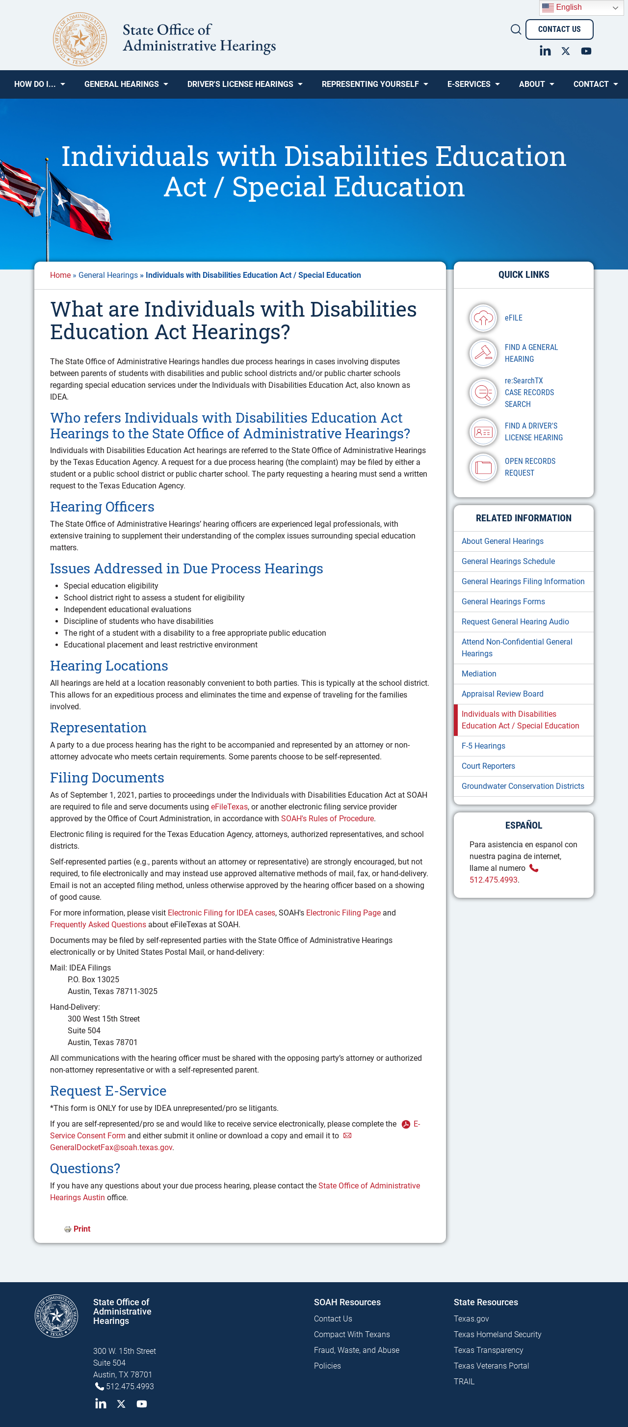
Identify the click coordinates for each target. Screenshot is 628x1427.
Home (60, 275)
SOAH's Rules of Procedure (327, 818)
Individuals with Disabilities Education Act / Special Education (520, 719)
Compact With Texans (352, 1334)
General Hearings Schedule (508, 561)
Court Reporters (488, 766)
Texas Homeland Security (498, 1334)
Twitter (565, 50)
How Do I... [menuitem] (35, 88)
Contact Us (559, 29)
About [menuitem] (532, 88)
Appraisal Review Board (503, 694)
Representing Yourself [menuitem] (370, 88)
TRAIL (464, 1381)
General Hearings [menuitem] (122, 88)
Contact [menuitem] (591, 88)
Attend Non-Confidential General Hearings (517, 647)
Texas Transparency (488, 1350)
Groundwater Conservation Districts (523, 786)
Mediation (479, 673)
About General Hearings (503, 541)
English (562, 8)
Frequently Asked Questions (98, 924)
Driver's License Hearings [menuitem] (240, 88)
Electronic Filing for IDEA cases (221, 912)
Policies (327, 1366)
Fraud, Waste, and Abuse (356, 1350)
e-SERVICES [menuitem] (469, 88)
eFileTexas (229, 806)
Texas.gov (471, 1318)
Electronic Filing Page (343, 912)
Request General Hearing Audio (515, 621)
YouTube (586, 50)
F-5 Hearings (483, 746)
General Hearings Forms (503, 601)
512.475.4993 (130, 1386)
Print (82, 1229)
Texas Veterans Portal (491, 1366)
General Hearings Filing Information (523, 581)
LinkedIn (545, 50)
